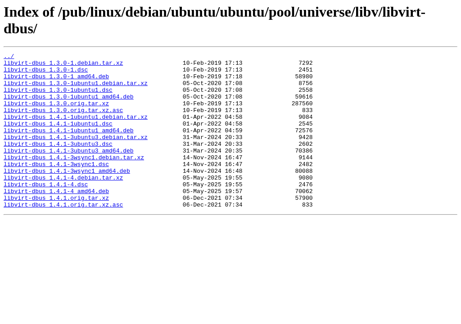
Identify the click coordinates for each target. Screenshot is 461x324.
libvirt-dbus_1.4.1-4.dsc (46, 211)
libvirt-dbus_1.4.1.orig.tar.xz (56, 227)
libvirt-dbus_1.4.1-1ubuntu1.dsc (58, 138)
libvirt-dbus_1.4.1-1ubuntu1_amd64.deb (69, 146)
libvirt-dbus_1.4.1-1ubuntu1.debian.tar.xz (76, 130)
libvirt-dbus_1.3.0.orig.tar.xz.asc (63, 122)
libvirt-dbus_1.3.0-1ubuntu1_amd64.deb (69, 106)
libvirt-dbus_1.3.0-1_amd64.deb (56, 81)
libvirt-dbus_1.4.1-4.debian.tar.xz (63, 203)
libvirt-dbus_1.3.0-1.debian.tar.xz (63, 65)
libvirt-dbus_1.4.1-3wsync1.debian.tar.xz (74, 179)
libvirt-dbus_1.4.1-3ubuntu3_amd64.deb (69, 170)
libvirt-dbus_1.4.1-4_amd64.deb (56, 219)
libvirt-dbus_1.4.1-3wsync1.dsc (56, 187)
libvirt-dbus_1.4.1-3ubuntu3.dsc (58, 162)
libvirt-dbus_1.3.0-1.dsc (46, 73)
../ (9, 57)
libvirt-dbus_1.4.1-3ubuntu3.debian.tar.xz (76, 154)
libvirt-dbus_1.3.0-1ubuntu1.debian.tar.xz (76, 90)
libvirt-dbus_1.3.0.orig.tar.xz (56, 114)
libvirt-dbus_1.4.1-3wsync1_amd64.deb (67, 195)
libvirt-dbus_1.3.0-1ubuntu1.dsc (58, 98)
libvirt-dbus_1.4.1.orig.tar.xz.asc (63, 235)
